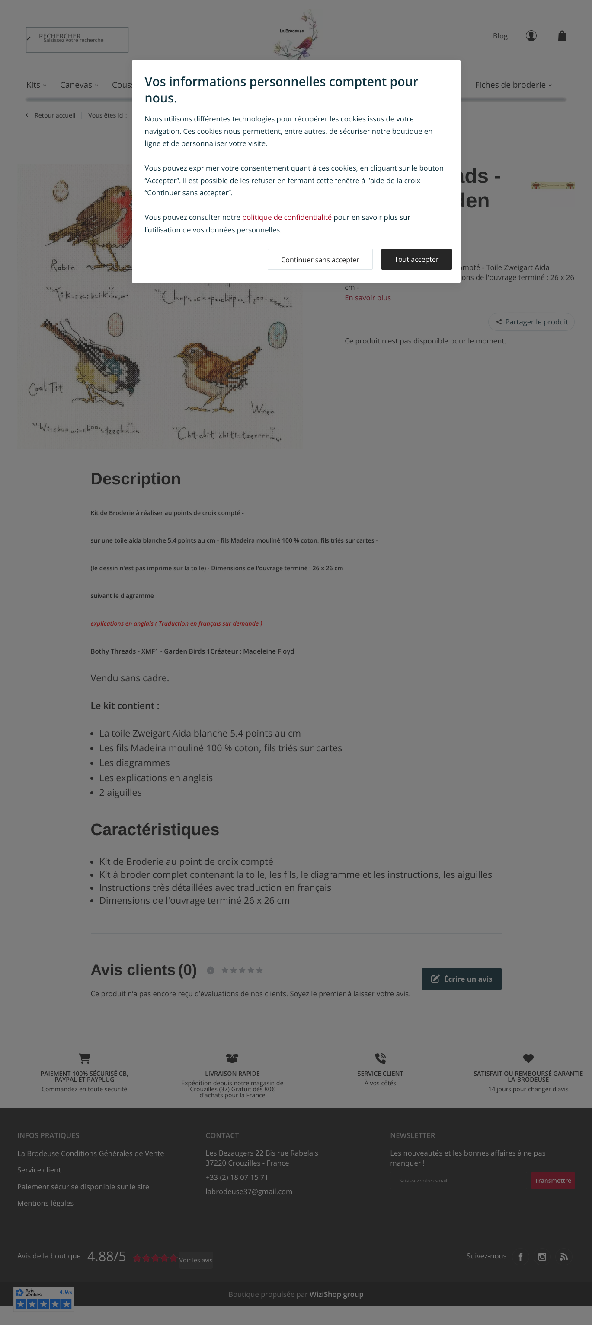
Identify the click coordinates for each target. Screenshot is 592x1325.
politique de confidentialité (287, 217)
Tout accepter (416, 259)
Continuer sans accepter (320, 259)
